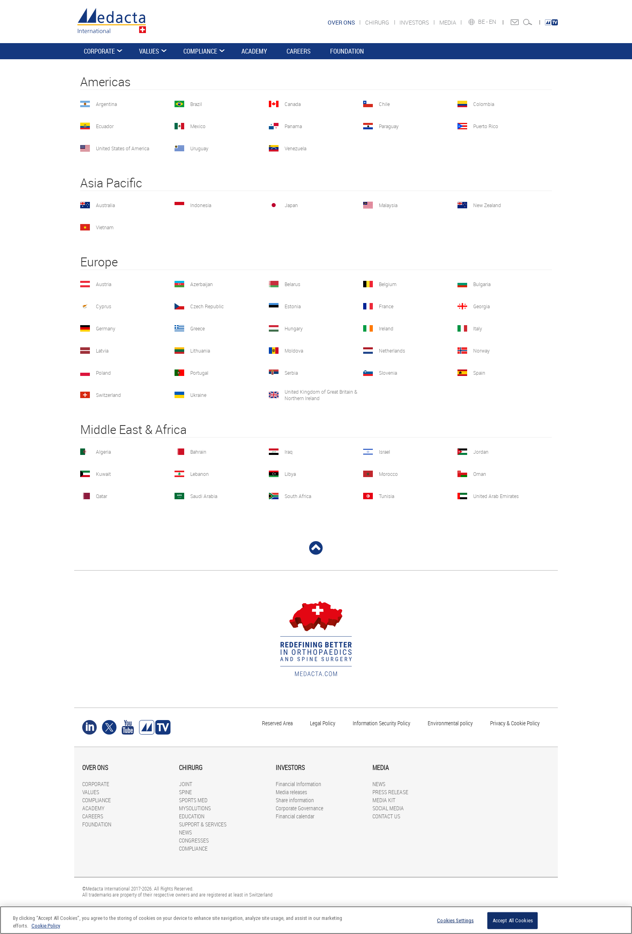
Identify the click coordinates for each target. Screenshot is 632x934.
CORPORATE (99, 51)
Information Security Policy (381, 723)
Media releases (291, 792)
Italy (477, 328)
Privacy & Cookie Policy (515, 723)
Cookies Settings (455, 920)
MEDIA (448, 22)
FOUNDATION (347, 51)
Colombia (483, 104)
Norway (481, 350)
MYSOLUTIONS (195, 808)
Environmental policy (450, 723)
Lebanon (199, 474)
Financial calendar (295, 816)
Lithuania (200, 350)
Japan (291, 205)
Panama (293, 126)
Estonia (293, 306)
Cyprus (103, 306)
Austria (103, 284)
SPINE (185, 792)
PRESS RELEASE (390, 792)
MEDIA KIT (383, 800)
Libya (290, 474)
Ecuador (105, 126)
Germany (105, 328)
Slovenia (388, 372)
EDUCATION (191, 816)
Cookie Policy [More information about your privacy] (45, 926)
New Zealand (487, 205)
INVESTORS (414, 22)
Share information (295, 800)
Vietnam (105, 227)
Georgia (481, 306)
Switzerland (108, 395)
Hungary (294, 328)
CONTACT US (386, 816)
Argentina (106, 104)
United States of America (122, 148)
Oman (479, 474)
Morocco (388, 474)
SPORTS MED (193, 800)
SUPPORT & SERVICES (203, 824)
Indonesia (200, 205)
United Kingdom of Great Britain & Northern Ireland (321, 394)
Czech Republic (207, 306)
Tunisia (386, 496)
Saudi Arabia (203, 496)
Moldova (294, 350)
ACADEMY (254, 51)
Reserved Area (277, 723)
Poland (103, 372)
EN (493, 21)
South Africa (298, 496)
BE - (483, 21)
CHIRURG (378, 22)
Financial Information (298, 784)
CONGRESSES (194, 840)
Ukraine (198, 395)
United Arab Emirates (496, 496)
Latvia (102, 350)
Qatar (101, 496)
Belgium (388, 284)
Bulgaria (482, 284)
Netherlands (392, 350)
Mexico (198, 126)
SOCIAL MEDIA (388, 808)
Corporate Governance (299, 808)
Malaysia (388, 205)
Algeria (103, 451)
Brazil (196, 104)
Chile (384, 104)
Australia (105, 205)
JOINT (185, 784)
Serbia (291, 372)
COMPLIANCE (200, 51)
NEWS (185, 832)
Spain (479, 372)
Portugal (199, 372)
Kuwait (103, 474)
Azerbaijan (201, 284)
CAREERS (299, 51)
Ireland (386, 328)
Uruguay (199, 148)
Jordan (481, 451)
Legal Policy (322, 723)
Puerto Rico (485, 126)
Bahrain (198, 451)
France (386, 306)
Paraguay (389, 126)
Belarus (292, 284)
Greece (197, 328)
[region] (316, 920)
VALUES (149, 51)
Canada (293, 104)
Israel (384, 451)
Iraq (289, 451)
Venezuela (295, 148)
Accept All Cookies (513, 920)
